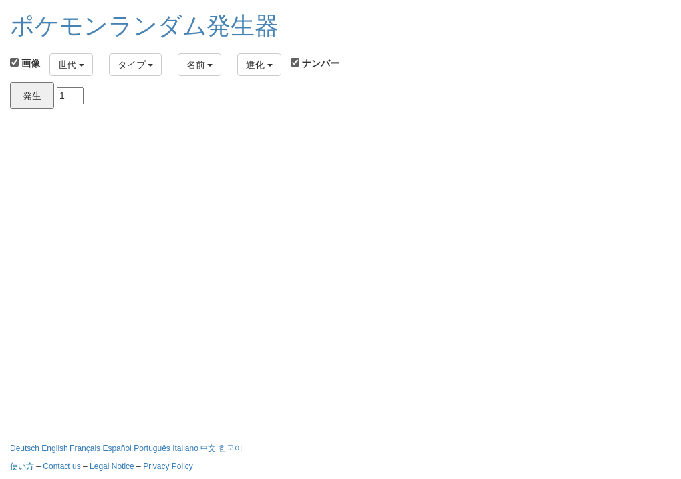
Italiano (186, 448)
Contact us (61, 466)
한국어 (231, 448)
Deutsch (25, 448)
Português (153, 448)
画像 (25, 63)
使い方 (22, 466)
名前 (199, 64)
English (55, 448)
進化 (259, 64)
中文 (208, 448)
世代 (71, 64)
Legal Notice (113, 466)
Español (118, 448)
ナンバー (315, 63)
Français (86, 448)
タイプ (136, 64)
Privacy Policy (168, 466)
